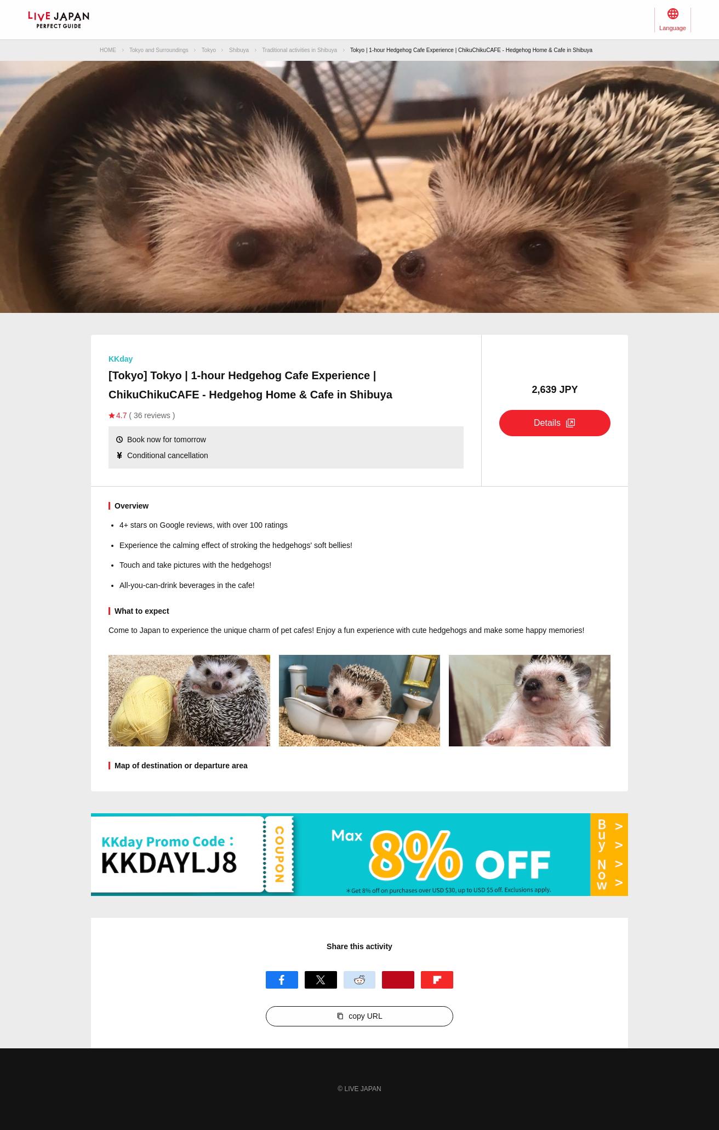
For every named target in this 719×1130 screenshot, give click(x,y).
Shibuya (239, 50)
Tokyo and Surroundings (159, 50)
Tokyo (209, 50)
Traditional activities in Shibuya (299, 50)
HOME (108, 50)
